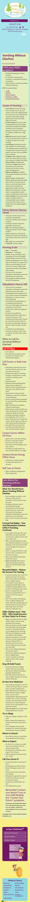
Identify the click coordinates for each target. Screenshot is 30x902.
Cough (7, 91)
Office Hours (18, 31)
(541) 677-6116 (15, 24)
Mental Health (8, 898)
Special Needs (8, 885)
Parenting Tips (19, 890)
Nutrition (6, 890)
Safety (5, 892)
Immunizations (19, 887)
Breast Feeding (19, 883)
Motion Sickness (10, 95)
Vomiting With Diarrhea (12, 99)
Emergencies (7, 887)
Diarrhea (8, 93)
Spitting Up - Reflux (11, 97)
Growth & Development (19, 895)
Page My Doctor (14, 20)
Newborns (7, 883)
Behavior (17, 885)
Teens (17, 892)
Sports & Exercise (9, 894)
